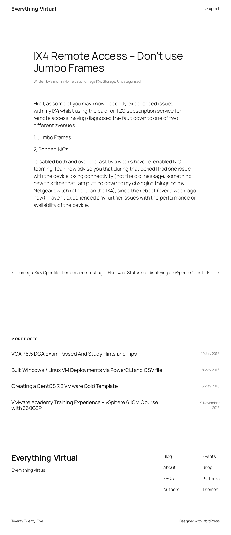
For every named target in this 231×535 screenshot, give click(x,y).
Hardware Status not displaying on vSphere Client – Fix (160, 273)
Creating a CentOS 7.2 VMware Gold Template (64, 386)
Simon (55, 81)
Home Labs (73, 81)
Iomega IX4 (92, 81)
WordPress (211, 520)
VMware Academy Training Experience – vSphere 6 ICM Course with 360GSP (84, 405)
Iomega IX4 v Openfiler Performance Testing (60, 273)
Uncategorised (129, 81)
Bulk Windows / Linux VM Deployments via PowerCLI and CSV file (86, 370)
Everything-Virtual (33, 8)
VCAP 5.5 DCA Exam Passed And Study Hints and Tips (74, 354)
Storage (109, 81)
